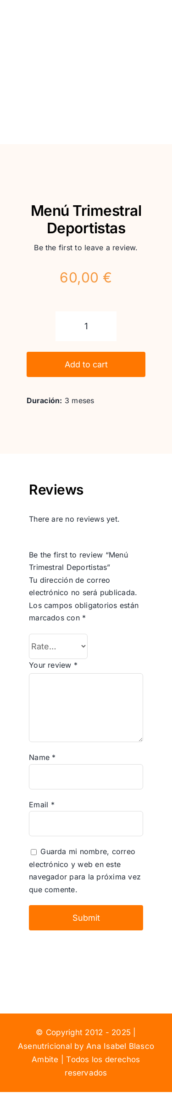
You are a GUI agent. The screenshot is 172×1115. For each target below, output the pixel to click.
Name (42, 757)
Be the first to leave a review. (86, 247)
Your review (53, 665)
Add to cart (86, 364)
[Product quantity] (86, 326)
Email (42, 804)
